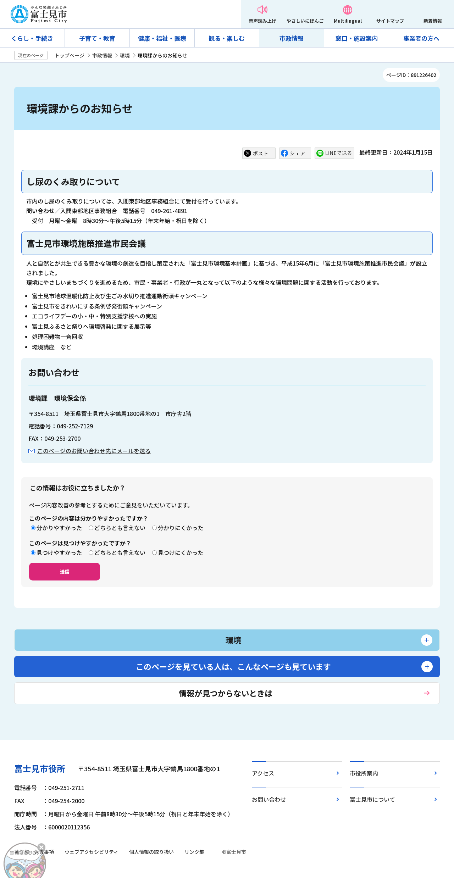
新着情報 (432, 20)
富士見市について (372, 799)
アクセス (263, 773)
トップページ (69, 55)
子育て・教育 (97, 38)
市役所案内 (364, 773)
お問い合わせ (269, 799)
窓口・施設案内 (357, 38)
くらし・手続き (32, 38)
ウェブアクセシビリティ (91, 851)
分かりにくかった (180, 527)
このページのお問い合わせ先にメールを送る (94, 450)
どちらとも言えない (119, 527)
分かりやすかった (59, 527)
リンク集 (194, 851)
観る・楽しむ (227, 38)
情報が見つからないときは (225, 693)
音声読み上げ (262, 20)
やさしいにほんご (305, 20)
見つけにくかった (180, 552)
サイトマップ (390, 20)
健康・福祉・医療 (162, 38)
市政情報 (291, 38)
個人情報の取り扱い (151, 851)
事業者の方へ (421, 38)
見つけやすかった (59, 552)
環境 (125, 55)
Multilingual (348, 20)
